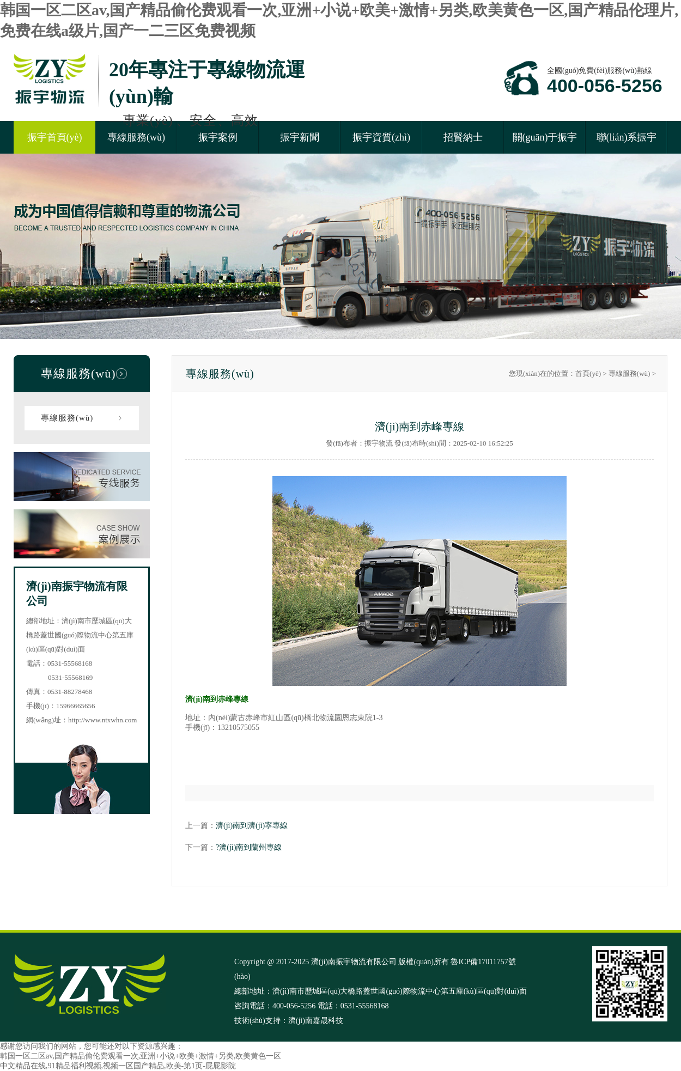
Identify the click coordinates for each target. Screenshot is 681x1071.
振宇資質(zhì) (381, 137)
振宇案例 (218, 137)
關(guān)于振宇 (545, 137)
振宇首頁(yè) (54, 137)
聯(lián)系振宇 (627, 137)
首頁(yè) (588, 373)
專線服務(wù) (136, 137)
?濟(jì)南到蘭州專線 (249, 847)
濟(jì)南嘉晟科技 (315, 1021)
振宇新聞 (299, 137)
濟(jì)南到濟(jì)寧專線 (252, 825)
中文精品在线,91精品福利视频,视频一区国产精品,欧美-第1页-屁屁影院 (118, 1066)
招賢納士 (463, 137)
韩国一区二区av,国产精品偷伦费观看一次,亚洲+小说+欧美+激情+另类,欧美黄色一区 (140, 1056)
